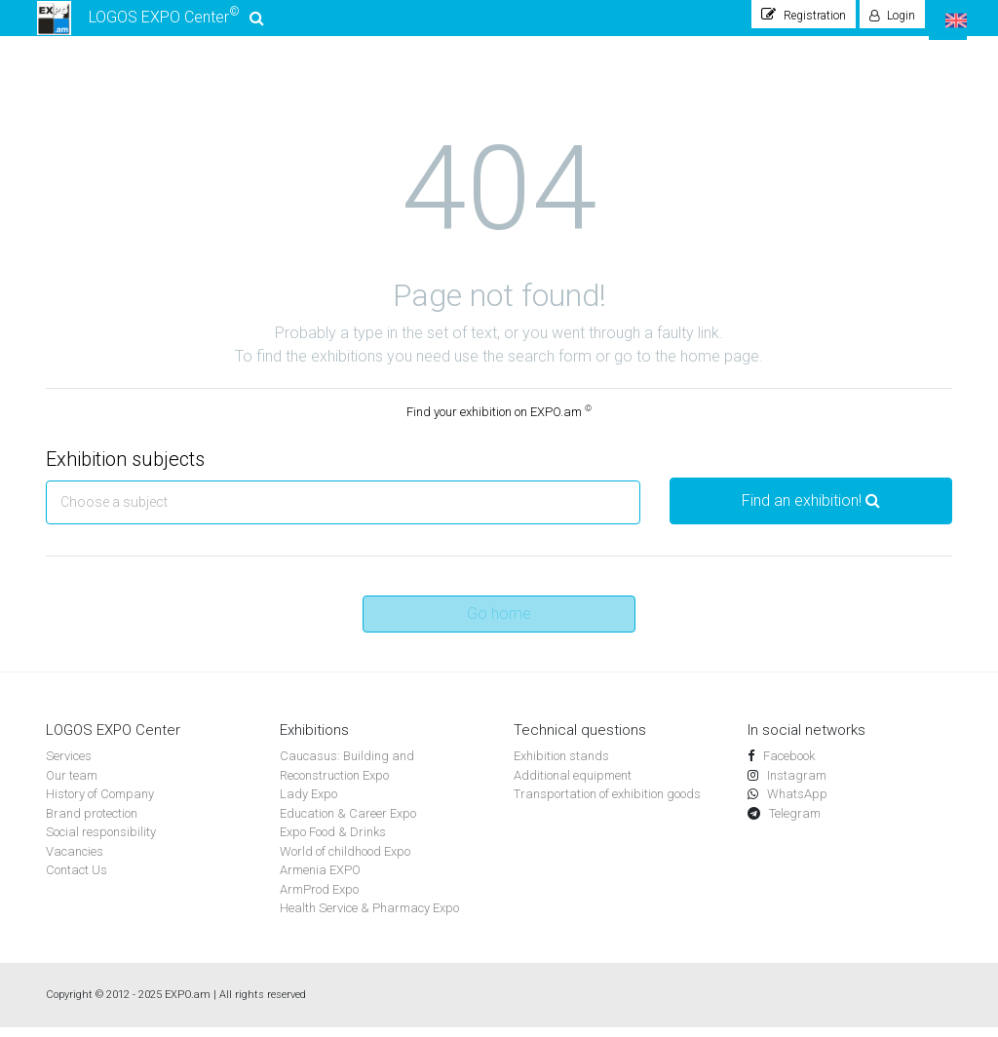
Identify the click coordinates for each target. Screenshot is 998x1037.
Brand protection (91, 823)
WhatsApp (795, 803)
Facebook (787, 765)
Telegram (793, 823)
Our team (71, 785)
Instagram (795, 785)
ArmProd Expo (319, 899)
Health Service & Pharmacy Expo (369, 917)
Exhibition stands (561, 765)
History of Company (100, 803)
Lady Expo (308, 803)
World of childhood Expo (345, 861)
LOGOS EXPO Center (150, 23)
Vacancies (74, 861)
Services (69, 765)
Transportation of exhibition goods (607, 803)
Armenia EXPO (320, 879)
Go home (499, 623)
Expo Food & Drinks (333, 841)
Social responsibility (101, 841)
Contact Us (76, 879)
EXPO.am (188, 1004)
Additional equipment (573, 785)
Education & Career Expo (348, 823)
